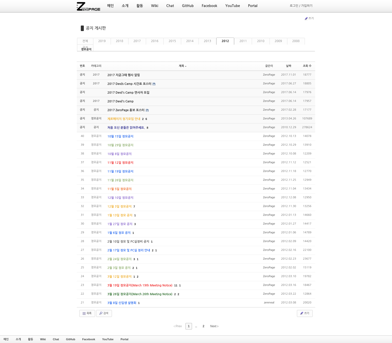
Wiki (43, 339)
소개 (18, 339)
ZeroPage (269, 74)
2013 (207, 41)
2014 (189, 41)
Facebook (88, 339)
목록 (86, 313)
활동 (30, 339)
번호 (82, 66)
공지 (85, 47)
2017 (137, 41)
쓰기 (309, 19)
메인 (6, 339)
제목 (182, 66)
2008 (296, 41)
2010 (260, 41)
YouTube (107, 339)
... (196, 326)
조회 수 (307, 66)
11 (175, 285)
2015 (172, 41)
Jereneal (269, 302)
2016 (154, 41)
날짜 (288, 66)
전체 (85, 41)
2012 (225, 41)
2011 (243, 41)
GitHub (70, 339)
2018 (119, 41)
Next (214, 326)
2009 (278, 41)
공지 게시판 (96, 28)
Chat (56, 339)
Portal (124, 339)
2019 (102, 41)
